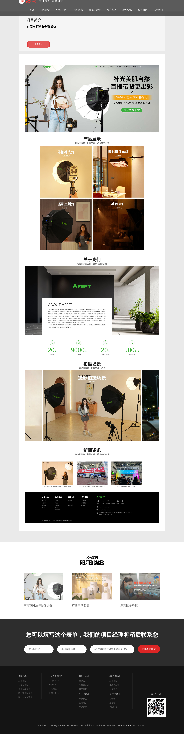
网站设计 (23, 676)
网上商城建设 (24, 689)
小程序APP (55, 676)
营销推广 (113, 689)
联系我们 (113, 703)
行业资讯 (83, 703)
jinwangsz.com (77, 725)
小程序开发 (54, 681)
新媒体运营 (84, 685)
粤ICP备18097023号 (126, 725)
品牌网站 (22, 681)
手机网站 (53, 689)
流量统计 (142, 725)
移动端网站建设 (25, 697)
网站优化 (83, 681)
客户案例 (114, 676)
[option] (43, 598)
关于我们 (114, 693)
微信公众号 (54, 693)
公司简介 (113, 699)
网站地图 (113, 707)
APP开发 (53, 685)
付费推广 (83, 689)
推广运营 (84, 676)
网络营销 (83, 707)
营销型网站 (23, 685)
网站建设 (83, 699)
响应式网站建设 (25, 693)
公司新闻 (84, 693)
